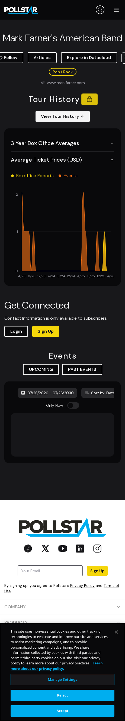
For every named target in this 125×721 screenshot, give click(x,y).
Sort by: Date (100, 392)
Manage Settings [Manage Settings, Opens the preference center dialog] (62, 679)
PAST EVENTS (82, 369)
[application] (62, 235)
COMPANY (62, 607)
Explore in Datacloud (89, 57)
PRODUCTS (62, 622)
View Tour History (62, 116)
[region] (62, 672)
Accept (63, 710)
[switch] (73, 405)
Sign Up (46, 331)
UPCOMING (41, 369)
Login (16, 331)
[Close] (116, 632)
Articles (42, 57)
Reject (62, 695)
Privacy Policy (82, 585)
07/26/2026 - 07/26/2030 (47, 392)
